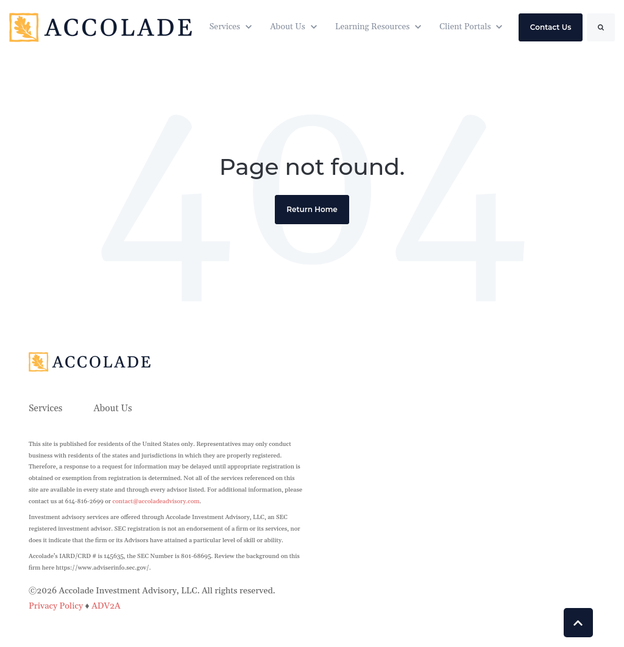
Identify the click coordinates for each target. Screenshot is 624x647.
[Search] (601, 27)
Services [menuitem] (46, 408)
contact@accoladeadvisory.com (156, 501)
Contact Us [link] (551, 27)
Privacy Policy (57, 606)
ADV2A (106, 606)
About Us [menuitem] (112, 408)
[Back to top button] (578, 622)
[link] (100, 26)
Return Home (312, 209)
